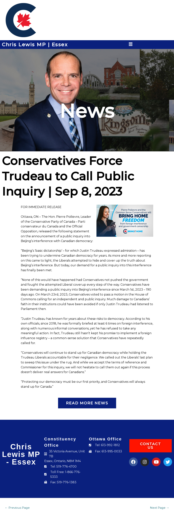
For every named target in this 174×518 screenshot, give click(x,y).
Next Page (159, 507)
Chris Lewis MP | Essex (35, 45)
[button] (130, 44)
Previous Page (17, 507)
